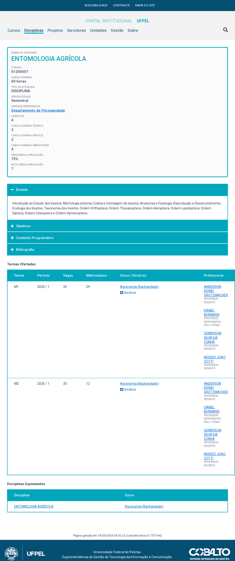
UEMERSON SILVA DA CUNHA (212, 337)
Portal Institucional (117, 20)
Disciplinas (34, 30)
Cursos (14, 30)
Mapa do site (145, 5)
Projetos (55, 30)
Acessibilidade (96, 5)
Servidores (76, 30)
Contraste (122, 5)
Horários (128, 292)
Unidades (98, 30)
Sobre (133, 30)
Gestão (117, 30)
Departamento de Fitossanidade (38, 110)
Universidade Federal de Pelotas (117, 552)
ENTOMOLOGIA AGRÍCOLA (33, 506)
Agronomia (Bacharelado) (139, 287)
